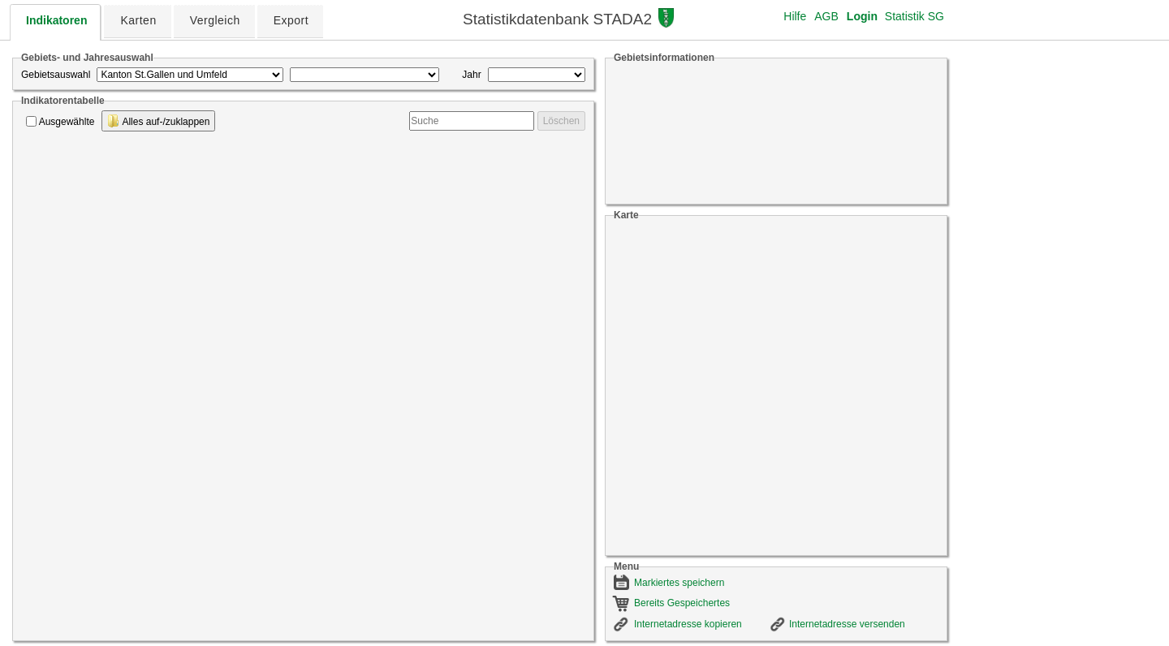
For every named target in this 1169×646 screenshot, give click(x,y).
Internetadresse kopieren (688, 624)
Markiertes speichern (679, 582)
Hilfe (794, 16)
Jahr (471, 74)
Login (862, 16)
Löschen (561, 121)
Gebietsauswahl (55, 74)
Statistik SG (914, 16)
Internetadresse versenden (847, 624)
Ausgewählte (67, 121)
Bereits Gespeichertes (682, 603)
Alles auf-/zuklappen (158, 120)
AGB (826, 16)
